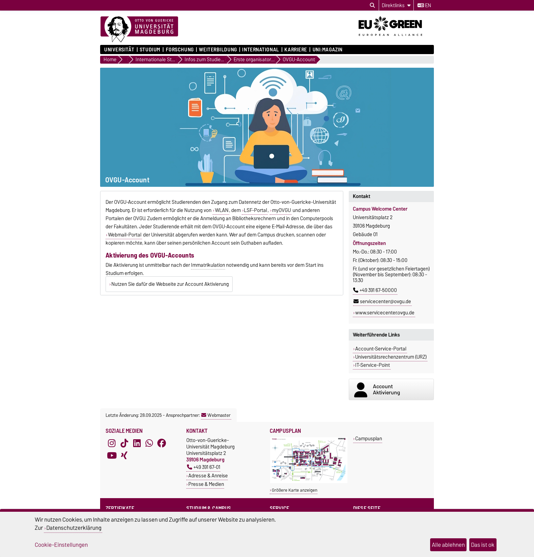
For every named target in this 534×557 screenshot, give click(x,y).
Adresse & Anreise (208, 475)
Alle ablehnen (448, 545)
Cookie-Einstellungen (61, 545)
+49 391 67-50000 (375, 290)
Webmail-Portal (124, 235)
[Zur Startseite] (139, 29)
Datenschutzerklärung (73, 528)
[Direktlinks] (396, 5)
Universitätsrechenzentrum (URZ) (391, 357)
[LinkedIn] (137, 443)
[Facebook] (162, 443)
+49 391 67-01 (203, 467)
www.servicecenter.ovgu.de (384, 313)
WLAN (222, 210)
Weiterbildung (218, 50)
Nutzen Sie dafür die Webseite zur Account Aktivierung (170, 284)
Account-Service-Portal (380, 349)
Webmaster (216, 415)
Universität (119, 50)
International (260, 50)
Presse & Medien (206, 484)
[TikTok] (124, 443)
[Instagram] (112, 443)
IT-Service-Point (372, 365)
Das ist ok (482, 545)
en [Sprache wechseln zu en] (424, 5)
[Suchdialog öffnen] (372, 5)
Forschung (180, 50)
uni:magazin (328, 50)
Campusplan (368, 438)
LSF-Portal (255, 210)
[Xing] (124, 455)
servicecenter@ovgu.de (382, 301)
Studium (150, 50)
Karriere (295, 50)
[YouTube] (112, 455)
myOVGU (281, 210)
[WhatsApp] (149, 443)
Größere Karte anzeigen (294, 490)
